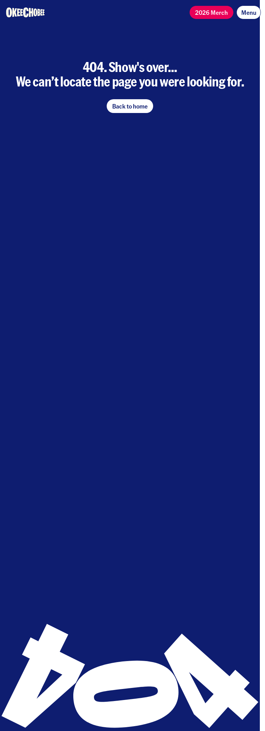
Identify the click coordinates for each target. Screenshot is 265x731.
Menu (248, 12)
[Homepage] (25, 12)
